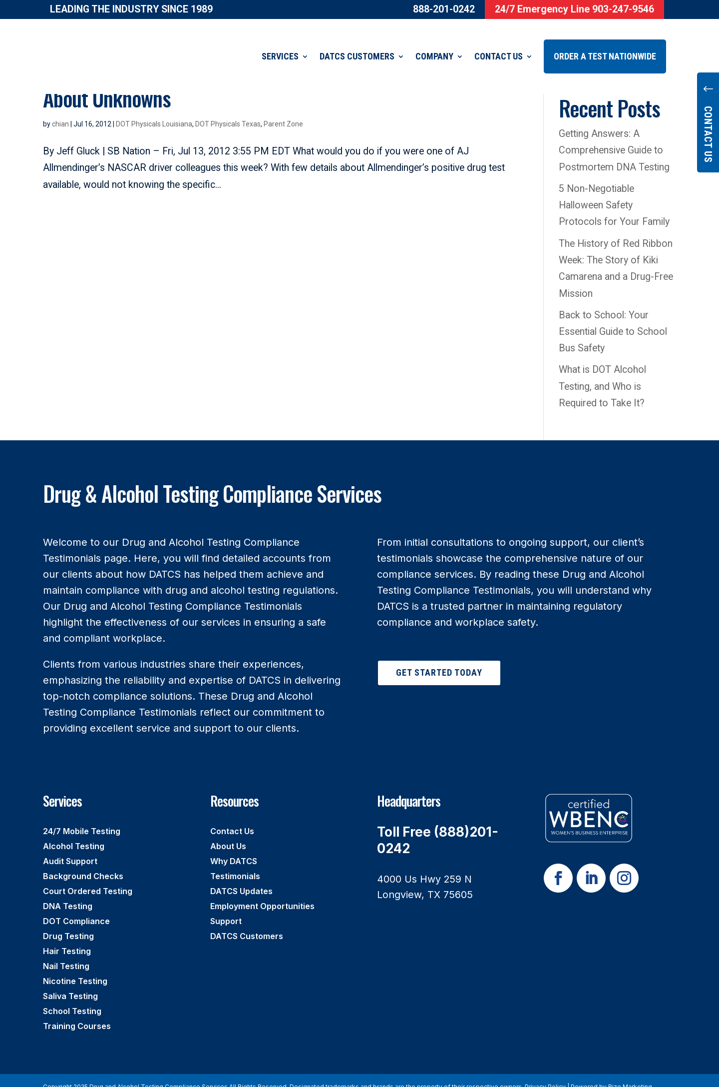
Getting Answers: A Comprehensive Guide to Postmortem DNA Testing (614, 137)
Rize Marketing (630, 1074)
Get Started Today (439, 660)
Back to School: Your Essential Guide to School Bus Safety (613, 319)
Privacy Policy (545, 1074)
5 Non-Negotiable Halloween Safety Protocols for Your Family (614, 192)
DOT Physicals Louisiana (154, 111)
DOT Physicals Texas (228, 111)
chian (60, 111)
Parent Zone (283, 111)
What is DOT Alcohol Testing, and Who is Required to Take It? (602, 373)
